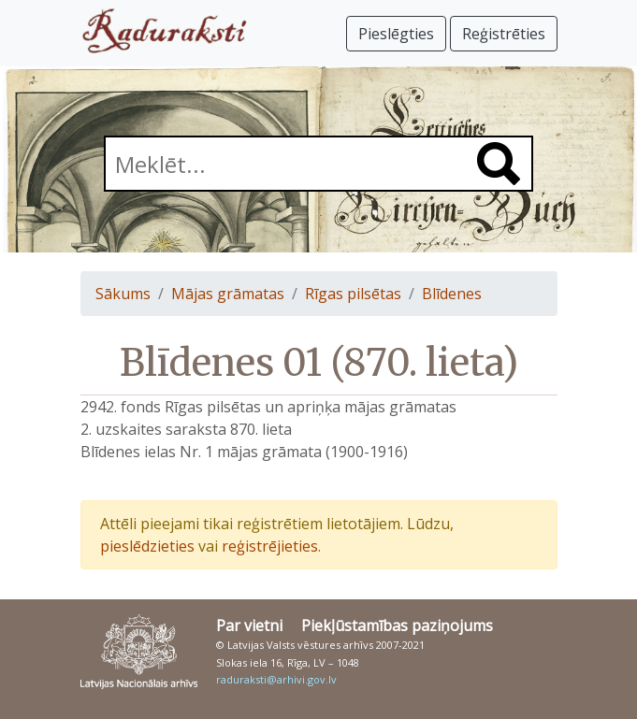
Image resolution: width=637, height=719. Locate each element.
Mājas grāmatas (227, 293)
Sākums (123, 293)
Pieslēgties (396, 33)
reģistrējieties (270, 546)
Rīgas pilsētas (353, 293)
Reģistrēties (503, 33)
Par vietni (249, 625)
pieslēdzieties (147, 546)
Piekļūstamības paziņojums (397, 625)
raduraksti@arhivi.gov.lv (276, 679)
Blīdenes (452, 293)
